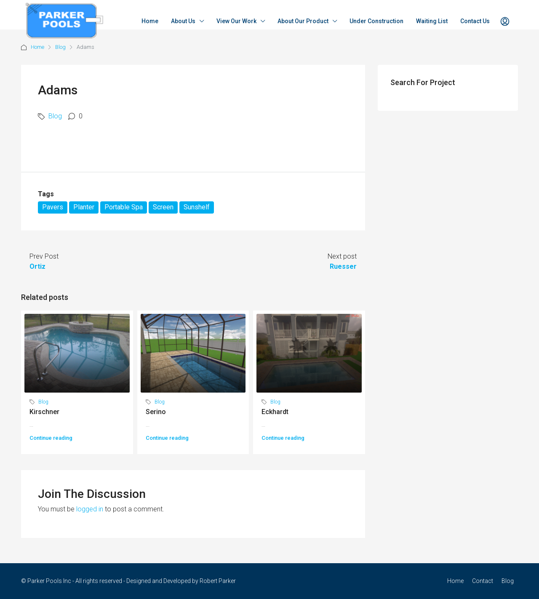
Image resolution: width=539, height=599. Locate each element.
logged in (89, 509)
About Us (183, 21)
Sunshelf (197, 207)
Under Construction (376, 21)
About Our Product (303, 21)
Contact (482, 581)
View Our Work (236, 21)
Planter (83, 207)
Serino (156, 412)
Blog (60, 47)
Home (149, 21)
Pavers (52, 207)
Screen (163, 207)
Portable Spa (123, 207)
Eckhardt (274, 412)
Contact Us (475, 21)
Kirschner (44, 412)
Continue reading (50, 438)
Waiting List (432, 21)
